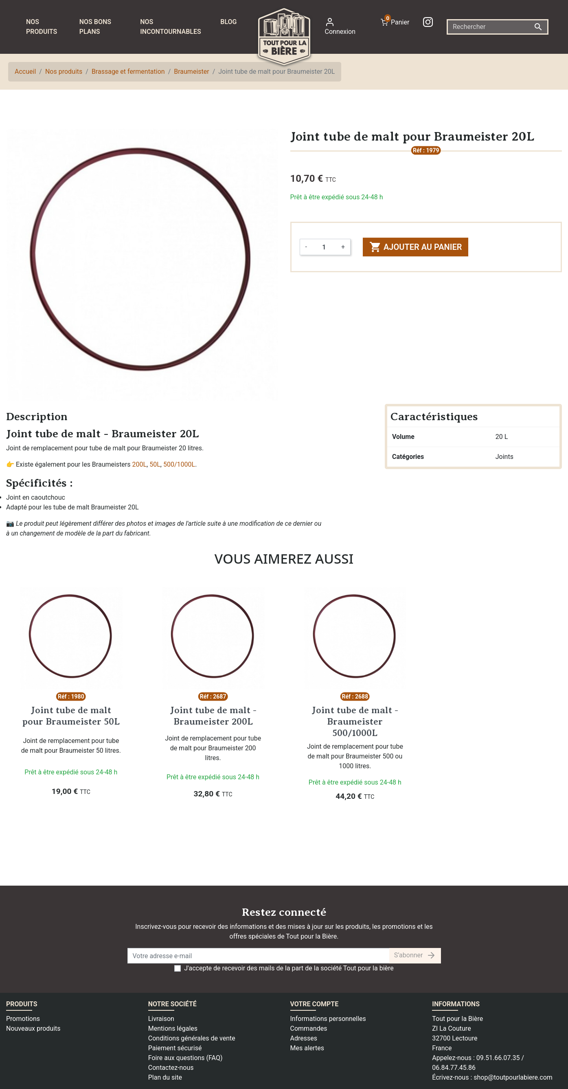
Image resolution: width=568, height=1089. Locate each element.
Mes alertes (307, 1048)
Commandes (308, 1028)
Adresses (303, 1038)
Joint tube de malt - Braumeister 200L (213, 716)
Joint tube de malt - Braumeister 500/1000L (354, 721)
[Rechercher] (497, 27)
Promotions (23, 1019)
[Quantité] (324, 247)
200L (139, 464)
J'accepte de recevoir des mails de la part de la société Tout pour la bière (289, 968)
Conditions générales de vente (191, 1038)
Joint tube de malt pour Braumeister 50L (71, 716)
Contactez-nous (171, 1067)
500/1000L (179, 464)
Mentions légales (172, 1028)
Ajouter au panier (415, 247)
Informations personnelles (328, 1019)
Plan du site (165, 1077)
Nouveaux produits (33, 1028)
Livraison (161, 1019)
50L (154, 464)
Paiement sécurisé (175, 1048)
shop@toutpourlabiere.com (513, 1077)
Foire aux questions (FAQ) (185, 1058)
